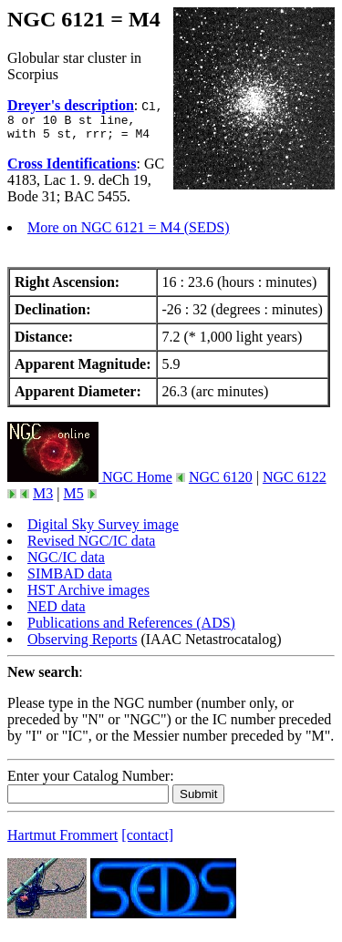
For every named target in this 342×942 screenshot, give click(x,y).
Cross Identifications (72, 169)
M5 (73, 499)
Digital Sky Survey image (103, 530)
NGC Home (89, 482)
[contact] (147, 840)
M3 (43, 499)
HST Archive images (88, 595)
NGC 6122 (294, 482)
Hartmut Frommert (62, 840)
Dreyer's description (70, 105)
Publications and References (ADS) (131, 628)
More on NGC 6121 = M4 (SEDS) (128, 233)
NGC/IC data (66, 562)
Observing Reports (82, 644)
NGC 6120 (221, 482)
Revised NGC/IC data (91, 546)
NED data (56, 611)
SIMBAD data (69, 579)
